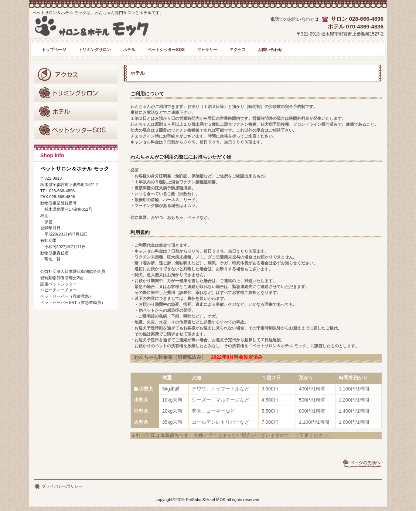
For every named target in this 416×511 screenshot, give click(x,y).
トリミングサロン (75, 93)
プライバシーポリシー (62, 486)
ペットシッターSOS (75, 130)
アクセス (75, 74)
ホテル (75, 111)
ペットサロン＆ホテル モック (104, 29)
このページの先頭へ (362, 463)
